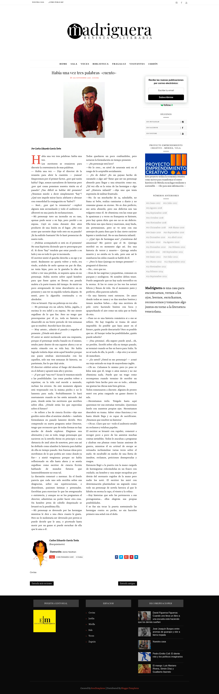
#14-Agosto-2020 (171, 242)
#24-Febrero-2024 (154, 271)
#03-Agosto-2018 (154, 208)
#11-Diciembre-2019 (155, 237)
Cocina (95, 78)
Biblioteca (101, 64)
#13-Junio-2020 (153, 242)
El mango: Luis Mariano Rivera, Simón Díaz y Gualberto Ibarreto (164, 668)
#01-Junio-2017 (153, 203)
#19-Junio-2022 (153, 256)
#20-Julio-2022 (171, 256)
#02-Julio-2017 (170, 203)
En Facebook (167, 128)
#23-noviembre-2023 (156, 266)
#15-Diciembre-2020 (156, 247)
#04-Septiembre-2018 (156, 212)
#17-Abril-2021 (153, 252)
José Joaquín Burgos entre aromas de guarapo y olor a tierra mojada (166, 632)
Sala (74, 64)
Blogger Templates (130, 688)
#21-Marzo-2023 (153, 261)
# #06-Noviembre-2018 (64, 557)
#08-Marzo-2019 (176, 227)
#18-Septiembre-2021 (173, 252)
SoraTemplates (98, 688)
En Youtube (167, 134)
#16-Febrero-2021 (177, 247)
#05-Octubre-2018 (154, 217)
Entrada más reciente (42, 583)
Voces (85, 64)
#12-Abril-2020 (175, 237)
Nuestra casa (38, 2)
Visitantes (137, 64)
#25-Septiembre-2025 (156, 276)
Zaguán (92, 641)
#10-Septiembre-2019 (174, 232)
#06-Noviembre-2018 (82, 78)
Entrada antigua (127, 583)
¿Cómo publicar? (56, 2)
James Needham (69, 552)
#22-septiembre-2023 (174, 261)
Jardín (153, 64)
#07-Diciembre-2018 (156, 227)
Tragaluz (119, 64)
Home (63, 64)
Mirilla (92, 624)
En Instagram (167, 122)
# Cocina (79, 557)
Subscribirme (166, 97)
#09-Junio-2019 (153, 232)
